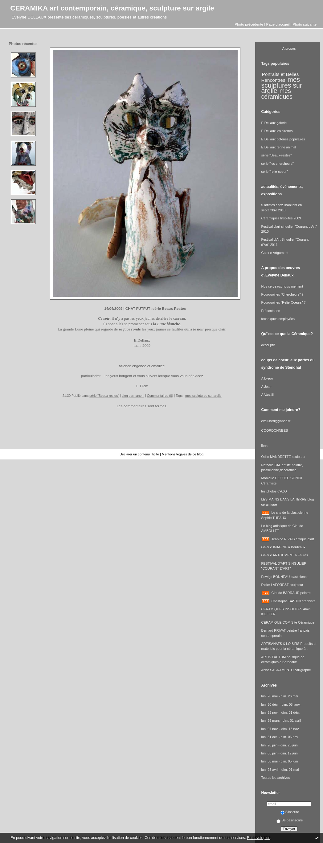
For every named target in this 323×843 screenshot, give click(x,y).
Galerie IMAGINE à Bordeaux (283, 547)
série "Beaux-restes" (104, 395)
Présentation (270, 311)
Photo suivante (304, 24)
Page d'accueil (278, 24)
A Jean (266, 386)
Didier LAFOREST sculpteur (282, 585)
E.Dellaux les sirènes (277, 131)
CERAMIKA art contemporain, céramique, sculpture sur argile (112, 8)
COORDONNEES (274, 430)
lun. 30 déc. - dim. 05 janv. (281, 704)
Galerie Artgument (274, 253)
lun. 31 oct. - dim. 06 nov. (280, 737)
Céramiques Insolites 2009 (281, 218)
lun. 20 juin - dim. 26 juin (279, 745)
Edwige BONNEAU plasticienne (285, 577)
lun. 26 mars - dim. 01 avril (281, 720)
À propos (289, 48)
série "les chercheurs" (277, 163)
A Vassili (267, 395)
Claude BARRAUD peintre (291, 593)
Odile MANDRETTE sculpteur (283, 457)
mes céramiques (277, 93)
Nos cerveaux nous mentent (282, 286)
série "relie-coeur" (274, 171)
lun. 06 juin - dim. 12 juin (279, 753)
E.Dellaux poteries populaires (283, 139)
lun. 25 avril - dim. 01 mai (280, 769)
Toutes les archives (275, 777)
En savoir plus (258, 838)
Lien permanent (133, 395)
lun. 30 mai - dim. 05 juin (279, 761)
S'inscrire (289, 812)
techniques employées (278, 319)
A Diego (267, 378)
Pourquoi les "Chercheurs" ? (282, 294)
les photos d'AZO (274, 491)
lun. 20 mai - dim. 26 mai (279, 696)
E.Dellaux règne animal (278, 147)
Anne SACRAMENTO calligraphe (286, 670)
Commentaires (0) (160, 395)
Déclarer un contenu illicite (139, 454)
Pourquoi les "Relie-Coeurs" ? (283, 302)
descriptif (268, 345)
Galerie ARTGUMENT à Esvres (284, 555)
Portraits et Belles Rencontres (280, 77)
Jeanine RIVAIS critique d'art (293, 539)
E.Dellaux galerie (274, 123)
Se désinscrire (289, 820)
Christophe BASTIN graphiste (294, 601)
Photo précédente (249, 24)
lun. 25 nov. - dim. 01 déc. (280, 712)
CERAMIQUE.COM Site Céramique (288, 622)
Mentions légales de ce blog (182, 454)
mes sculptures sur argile (203, 395)
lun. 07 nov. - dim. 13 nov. (280, 729)
